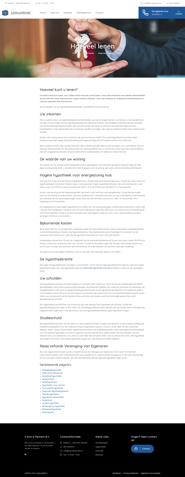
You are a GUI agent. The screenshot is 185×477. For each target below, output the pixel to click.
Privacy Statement (131, 473)
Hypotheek (88, 53)
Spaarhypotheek (49, 382)
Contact (99, 12)
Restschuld (47, 400)
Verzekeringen (101, 443)
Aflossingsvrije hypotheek (53, 406)
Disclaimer (117, 473)
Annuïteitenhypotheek (51, 376)
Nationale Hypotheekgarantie (55, 391)
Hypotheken (100, 447)
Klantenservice (84, 12)
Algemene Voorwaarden (150, 473)
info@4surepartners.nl (151, 3)
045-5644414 (173, 3)
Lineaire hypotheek (50, 403)
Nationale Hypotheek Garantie (97, 268)
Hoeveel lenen (48, 379)
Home (43, 12)
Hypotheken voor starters (53, 385)
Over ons (54, 12)
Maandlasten (48, 412)
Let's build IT (42, 473)
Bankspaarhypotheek (51, 409)
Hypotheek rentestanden (53, 397)
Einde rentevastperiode (52, 373)
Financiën (99, 451)
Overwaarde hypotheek (52, 388)
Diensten (68, 12)
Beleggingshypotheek (51, 370)
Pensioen (99, 455)
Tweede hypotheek (50, 394)
